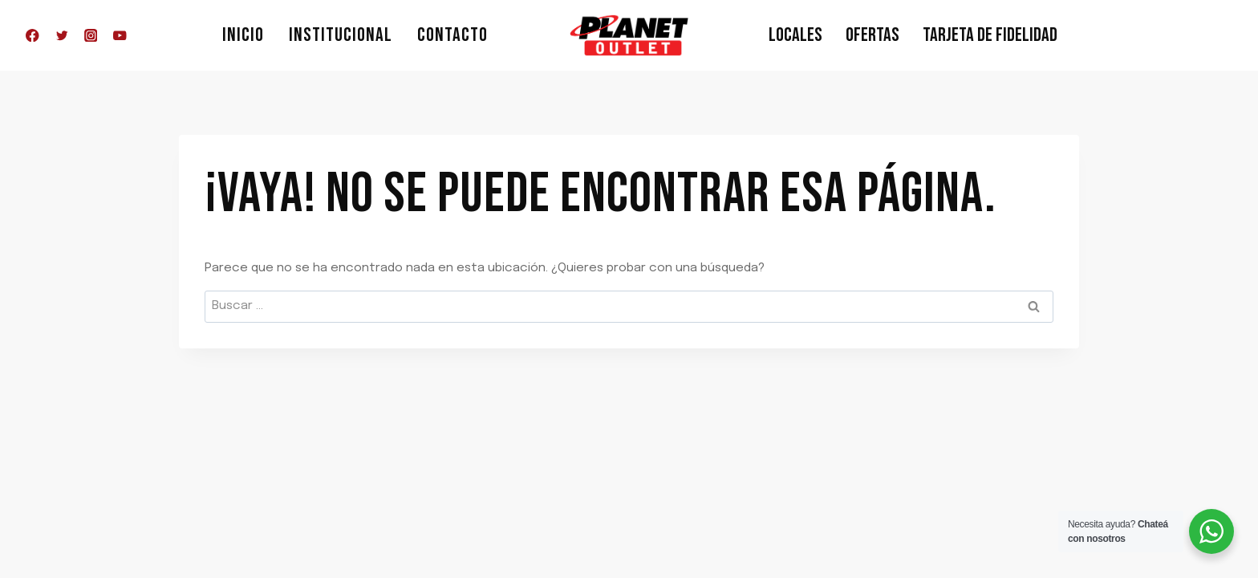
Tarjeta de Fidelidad (990, 35)
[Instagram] (91, 35)
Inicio (243, 35)
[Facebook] (32, 35)
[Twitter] (61, 35)
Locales (795, 35)
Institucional (340, 35)
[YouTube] (120, 35)
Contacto (452, 35)
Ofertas (872, 35)
